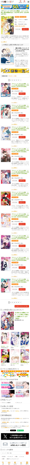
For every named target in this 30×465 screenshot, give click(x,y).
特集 (16, 456)
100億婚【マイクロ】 (25, 346)
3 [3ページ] (12, 80)
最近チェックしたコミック (13, 458)
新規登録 (20, 1)
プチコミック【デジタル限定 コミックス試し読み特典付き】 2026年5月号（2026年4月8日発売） (20, 85)
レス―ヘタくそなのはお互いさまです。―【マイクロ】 (25, 363)
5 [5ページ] (16, 80)
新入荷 (3, 456)
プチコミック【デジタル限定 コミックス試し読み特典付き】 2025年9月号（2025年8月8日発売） (20, 259)
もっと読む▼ (4, 41)
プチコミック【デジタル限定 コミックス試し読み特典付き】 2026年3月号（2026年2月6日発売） (20, 128)
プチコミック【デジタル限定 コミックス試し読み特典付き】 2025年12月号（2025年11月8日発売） (20, 194)
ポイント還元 (23, 16)
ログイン (24, 1)
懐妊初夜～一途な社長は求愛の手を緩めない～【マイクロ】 (5, 346)
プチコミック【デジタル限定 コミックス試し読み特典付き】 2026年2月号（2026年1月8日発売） (20, 150)
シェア (7, 430)
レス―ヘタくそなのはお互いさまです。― (15, 346)
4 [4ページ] (14, 80)
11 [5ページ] (18, 80)
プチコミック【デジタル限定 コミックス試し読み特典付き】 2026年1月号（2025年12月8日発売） (20, 172)
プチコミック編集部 (23, 19)
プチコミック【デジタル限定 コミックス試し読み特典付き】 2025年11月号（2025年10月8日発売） (20, 215)
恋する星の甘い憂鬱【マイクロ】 (15, 363)
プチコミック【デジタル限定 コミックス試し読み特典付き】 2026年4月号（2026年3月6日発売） (20, 107)
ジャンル (22, 456)
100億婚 (2, 363)
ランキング (10, 456)
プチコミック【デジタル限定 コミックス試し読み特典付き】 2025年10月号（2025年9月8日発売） (20, 237)
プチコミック (22, 21)
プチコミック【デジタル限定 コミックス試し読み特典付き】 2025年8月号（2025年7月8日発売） (20, 281)
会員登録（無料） (6, 410)
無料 (3, 458)
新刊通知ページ (18, 418)
